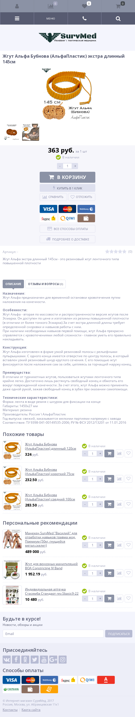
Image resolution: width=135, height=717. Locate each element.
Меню (50, 18)
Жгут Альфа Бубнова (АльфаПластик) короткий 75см (49, 471)
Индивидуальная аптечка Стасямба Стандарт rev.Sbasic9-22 (52, 591)
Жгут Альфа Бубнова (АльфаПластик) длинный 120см (50, 446)
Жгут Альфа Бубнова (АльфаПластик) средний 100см (50, 497)
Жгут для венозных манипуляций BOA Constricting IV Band (51, 566)
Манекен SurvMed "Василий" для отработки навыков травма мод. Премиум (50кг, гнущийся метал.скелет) (51, 539)
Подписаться (119, 634)
